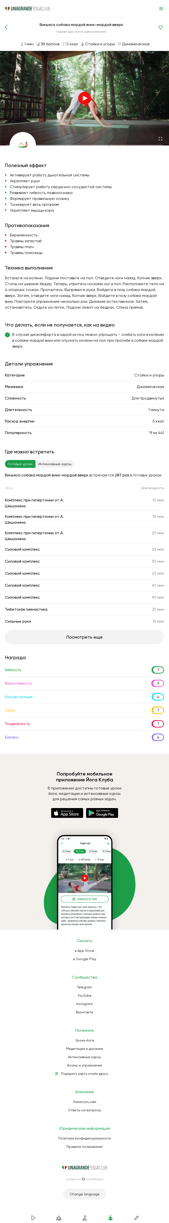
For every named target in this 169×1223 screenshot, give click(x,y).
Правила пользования (84, 1147)
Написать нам (84, 1102)
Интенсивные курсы (84, 1057)
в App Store (84, 951)
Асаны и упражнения (84, 1065)
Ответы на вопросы (84, 1110)
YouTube (84, 995)
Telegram (84, 987)
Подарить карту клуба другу (84, 1074)
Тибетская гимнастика (26, 609)
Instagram (84, 1004)
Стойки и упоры (149, 375)
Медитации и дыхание (84, 1049)
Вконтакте (84, 1012)
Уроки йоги (84, 1040)
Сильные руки (18, 621)
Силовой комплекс (22, 549)
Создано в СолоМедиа (84, 1179)
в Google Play (84, 959)
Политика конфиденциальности (84, 1138)
